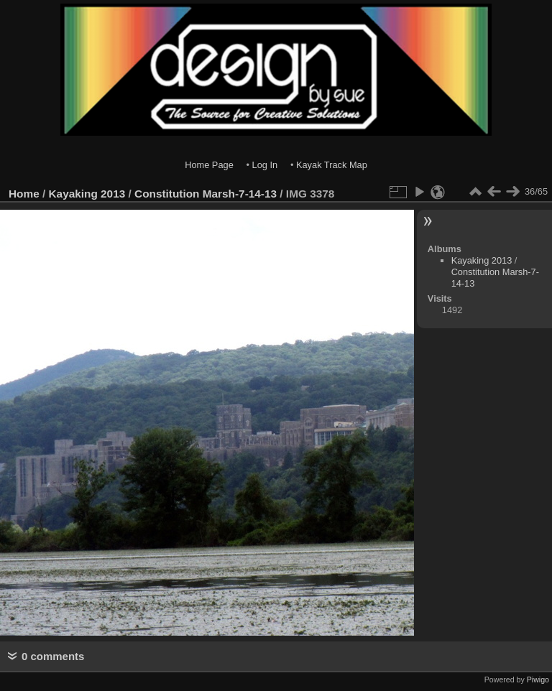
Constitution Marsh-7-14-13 (205, 193)
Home (24, 193)
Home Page (209, 164)
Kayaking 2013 (87, 193)
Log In (265, 164)
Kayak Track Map (331, 164)
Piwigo (538, 679)
